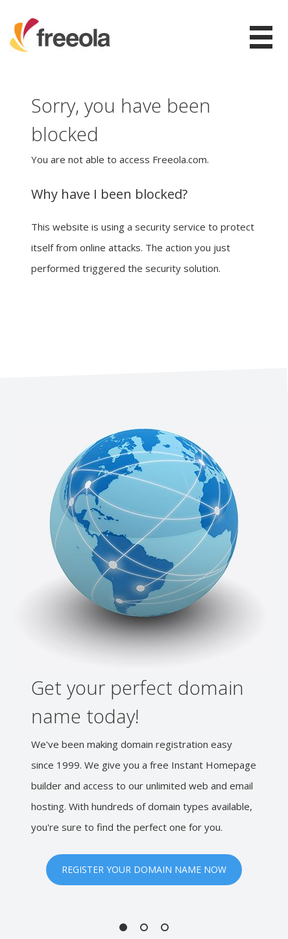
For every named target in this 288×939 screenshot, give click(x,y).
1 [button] (123, 927)
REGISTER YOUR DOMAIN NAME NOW (144, 869)
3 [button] (164, 927)
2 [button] (144, 927)
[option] (144, 656)
